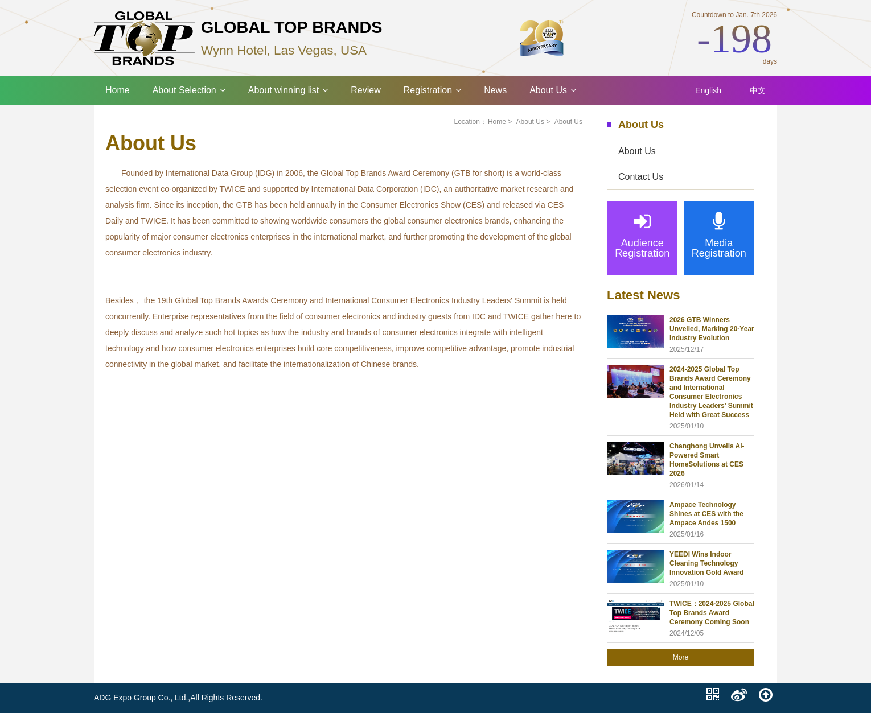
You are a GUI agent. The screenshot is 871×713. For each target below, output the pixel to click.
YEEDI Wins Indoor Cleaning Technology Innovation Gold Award (706, 563)
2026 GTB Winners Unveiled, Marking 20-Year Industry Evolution (711, 329)
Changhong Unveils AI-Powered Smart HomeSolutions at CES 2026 (707, 459)
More (680, 657)
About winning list (288, 90)
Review (365, 90)
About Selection (189, 90)
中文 (758, 90)
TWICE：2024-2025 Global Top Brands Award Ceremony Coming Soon (711, 613)
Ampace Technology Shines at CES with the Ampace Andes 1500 (706, 514)
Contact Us (640, 177)
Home (117, 90)
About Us (552, 90)
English (708, 90)
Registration (432, 90)
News (495, 90)
